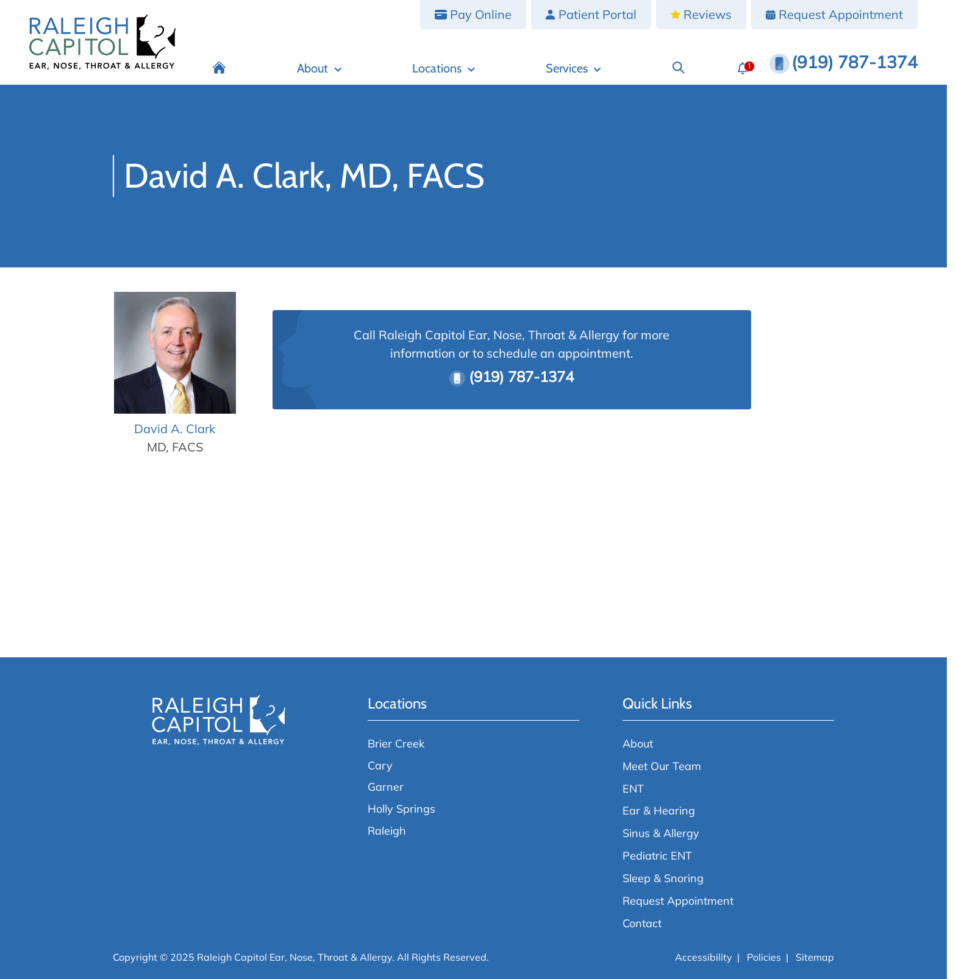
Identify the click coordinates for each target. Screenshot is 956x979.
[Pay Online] (473, 14)
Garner (386, 786)
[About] (319, 68)
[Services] (573, 68)
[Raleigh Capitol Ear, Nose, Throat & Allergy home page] (102, 42)
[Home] (219, 68)
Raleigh (387, 830)
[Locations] (443, 68)
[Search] (678, 68)
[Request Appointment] (834, 14)
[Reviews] (701, 14)
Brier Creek (396, 743)
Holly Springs (401, 808)
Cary (380, 765)
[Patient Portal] (591, 14)
